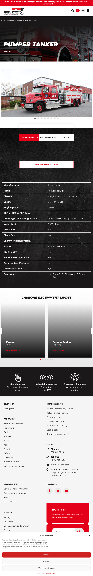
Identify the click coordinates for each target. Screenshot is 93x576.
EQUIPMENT (9, 404)
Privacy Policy (50, 573)
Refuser (46, 561)
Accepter (46, 555)
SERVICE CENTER (11, 484)
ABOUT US (8, 513)
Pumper (11, 342)
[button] (89, 535)
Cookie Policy (41, 573)
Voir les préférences (47, 568)
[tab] (29, 137)
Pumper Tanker (62, 342)
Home (3, 21)
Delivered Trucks (15, 21)
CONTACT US (51, 445)
